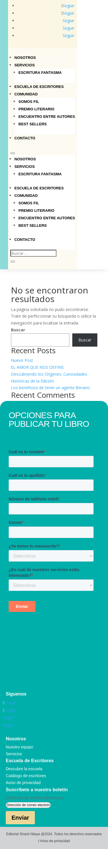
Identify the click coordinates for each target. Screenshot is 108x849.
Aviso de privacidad (23, 782)
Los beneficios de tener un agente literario (50, 387)
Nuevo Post (22, 360)
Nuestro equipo (19, 747)
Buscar (18, 330)
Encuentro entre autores (46, 116)
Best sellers (32, 124)
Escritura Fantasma (40, 72)
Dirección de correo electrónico (35, 797)
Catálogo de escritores (26, 775)
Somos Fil (28, 101)
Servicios (24, 65)
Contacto (24, 138)
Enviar (20, 818)
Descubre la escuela (24, 769)
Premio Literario (36, 109)
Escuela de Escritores (39, 86)
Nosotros (25, 57)
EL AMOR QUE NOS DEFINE (37, 367)
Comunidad (26, 94)
